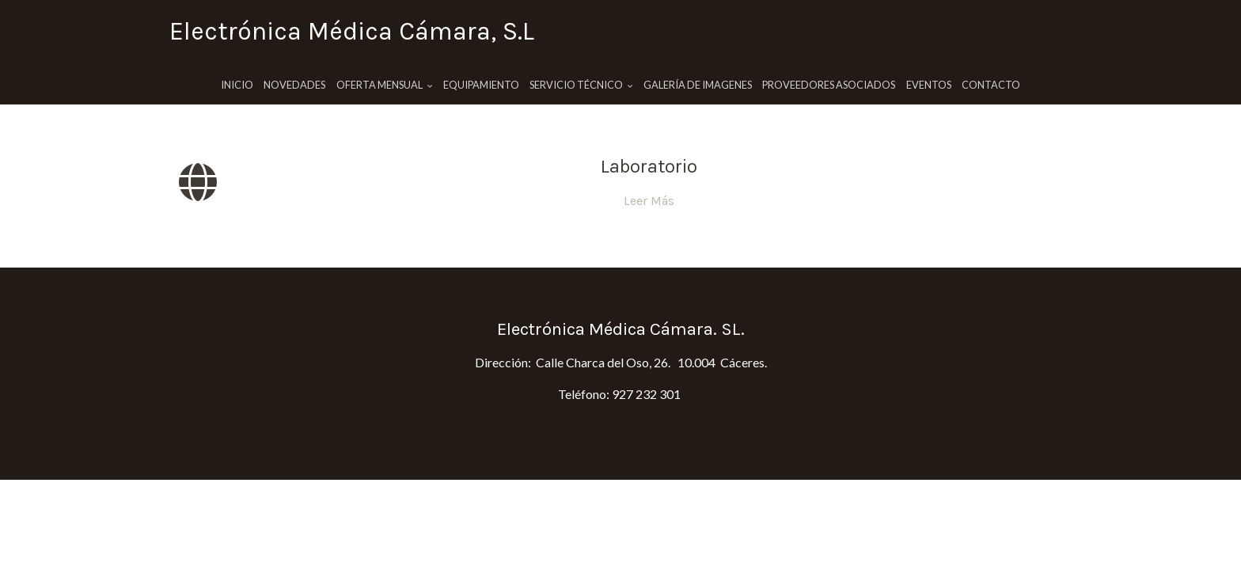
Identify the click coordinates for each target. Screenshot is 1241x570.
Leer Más (649, 200)
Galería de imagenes (697, 84)
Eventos (928, 84)
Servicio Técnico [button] (581, 84)
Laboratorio (649, 166)
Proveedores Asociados (828, 84)
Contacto (991, 84)
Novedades (294, 84)
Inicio (237, 84)
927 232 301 (646, 393)
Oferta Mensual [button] (384, 84)
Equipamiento (481, 84)
